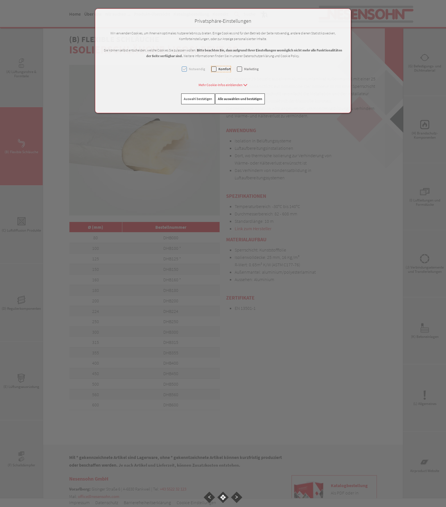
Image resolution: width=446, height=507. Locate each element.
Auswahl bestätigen (198, 99)
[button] (223, 85)
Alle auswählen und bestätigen (240, 99)
